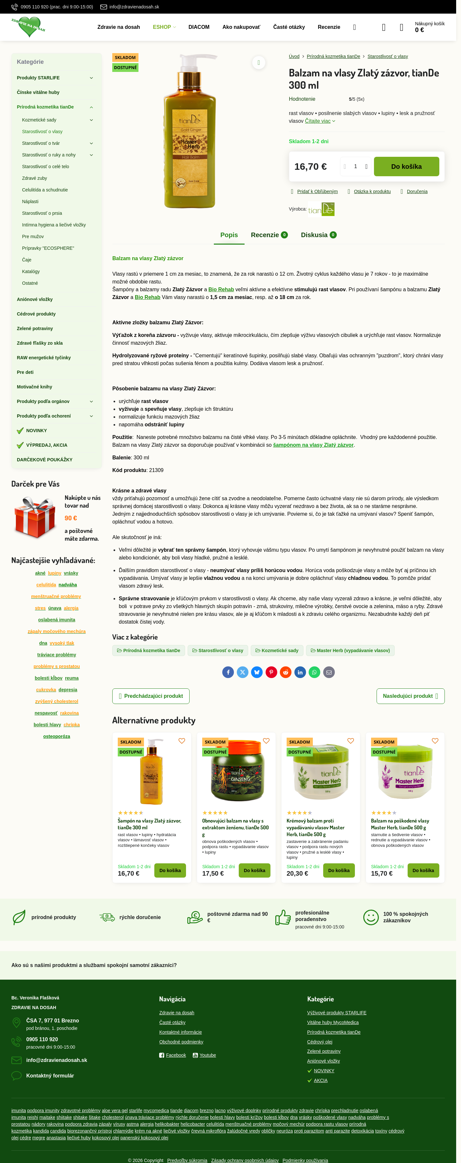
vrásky (71, 573)
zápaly (105, 1124)
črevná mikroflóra (208, 1131)
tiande (176, 1110)
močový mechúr (289, 1124)
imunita (18, 1110)
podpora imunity (43, 1110)
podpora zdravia (81, 1124)
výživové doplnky (244, 1110)
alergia (147, 1124)
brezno (207, 1110)
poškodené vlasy (330, 1117)
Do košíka (406, 166)
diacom (191, 1110)
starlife (135, 1110)
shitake (80, 1117)
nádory (39, 1124)
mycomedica (156, 1110)
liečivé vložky (176, 1131)
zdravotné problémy (81, 1110)
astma (132, 1124)
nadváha (357, 1117)
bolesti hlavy (47, 724)
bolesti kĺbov (49, 678)
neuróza (285, 1131)
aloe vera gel (115, 1110)
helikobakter (167, 1124)
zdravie (306, 1110)
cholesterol (113, 1117)
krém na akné (148, 1131)
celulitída (46, 584)
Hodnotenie (302, 99)
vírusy (119, 1124)
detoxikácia (362, 1131)
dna (43, 643)
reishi (32, 1117)
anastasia (56, 1137)
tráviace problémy (56, 654)
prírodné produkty (280, 1110)
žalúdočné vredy (243, 1131)
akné (40, 573)
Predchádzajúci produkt (151, 696)
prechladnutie (344, 1110)
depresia (68, 689)
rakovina (55, 1124)
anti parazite (337, 1131)
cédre (25, 1137)
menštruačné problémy (248, 1124)
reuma (72, 678)
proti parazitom (309, 1131)
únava (54, 608)
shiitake (64, 1117)
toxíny (381, 1131)
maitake (47, 1117)
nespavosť (46, 713)
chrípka (322, 1110)
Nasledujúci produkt (410, 696)
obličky (268, 1131)
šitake (95, 1117)
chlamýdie (123, 1131)
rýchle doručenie (192, 1117)
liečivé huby (79, 1137)
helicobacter (193, 1124)
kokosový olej (105, 1137)
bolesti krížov (249, 1117)
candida (58, 1131)
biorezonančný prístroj (89, 1131)
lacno (220, 1110)
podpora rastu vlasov (327, 1124)
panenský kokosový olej (144, 1137)
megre (38, 1137)
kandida (41, 1131)
